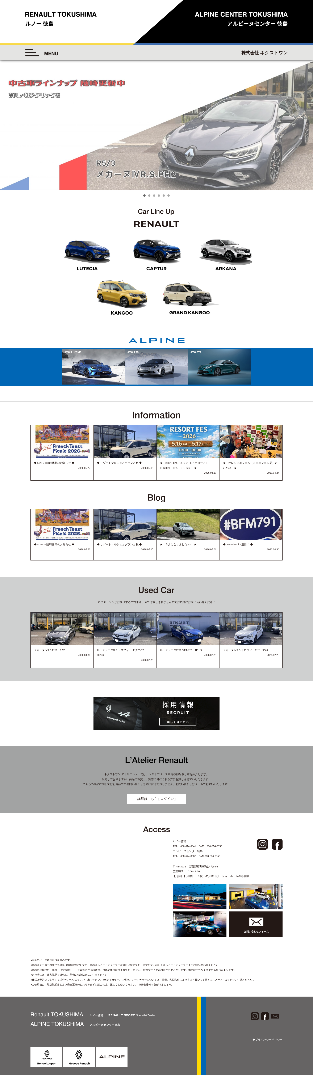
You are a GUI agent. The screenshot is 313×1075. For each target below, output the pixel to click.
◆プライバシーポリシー (268, 1039)
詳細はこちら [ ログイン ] (156, 799)
